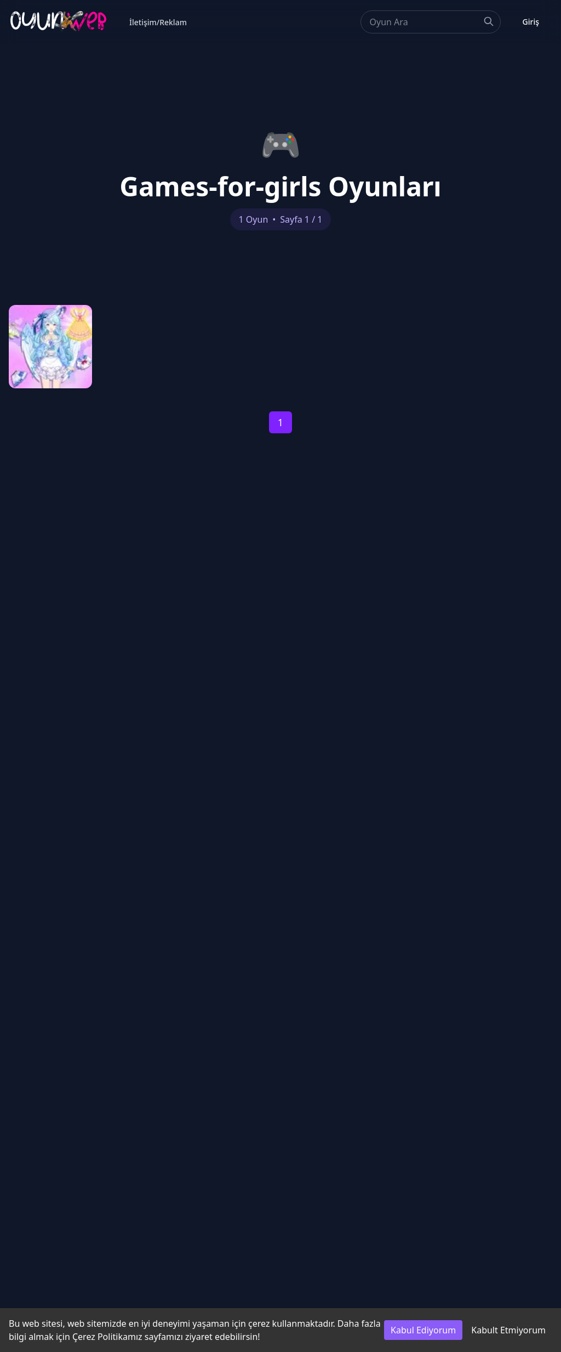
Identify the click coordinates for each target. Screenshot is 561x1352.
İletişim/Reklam (158, 22)
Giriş (531, 21)
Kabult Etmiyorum (508, 1330)
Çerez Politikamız (107, 1337)
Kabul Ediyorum (423, 1330)
